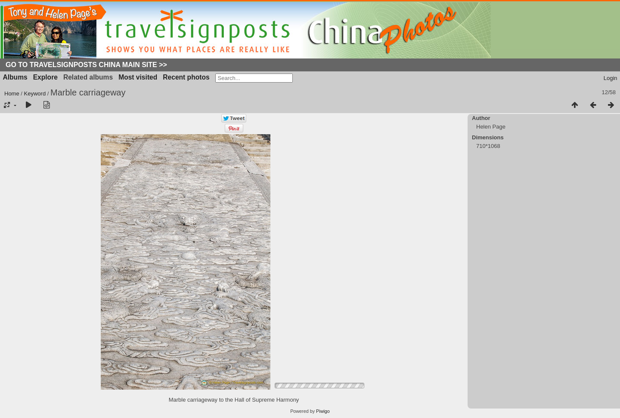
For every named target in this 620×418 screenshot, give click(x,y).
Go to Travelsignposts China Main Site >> (86, 64)
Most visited (137, 77)
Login (610, 78)
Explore (45, 77)
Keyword (35, 93)
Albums (15, 77)
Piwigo (323, 411)
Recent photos (186, 77)
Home (11, 93)
